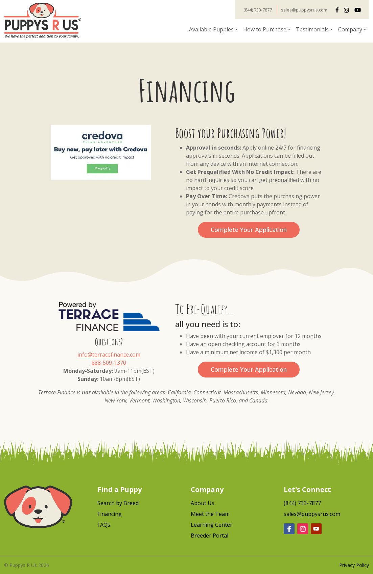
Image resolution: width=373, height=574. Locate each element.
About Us (202, 503)
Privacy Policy (354, 565)
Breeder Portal (209, 535)
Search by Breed (118, 503)
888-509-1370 (109, 362)
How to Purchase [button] (264, 29)
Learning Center (211, 524)
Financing (109, 514)
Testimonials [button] (312, 29)
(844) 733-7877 (257, 10)
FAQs (103, 524)
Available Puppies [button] (211, 29)
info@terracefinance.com (108, 354)
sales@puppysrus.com (304, 10)
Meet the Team (210, 514)
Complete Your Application (249, 230)
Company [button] (350, 29)
